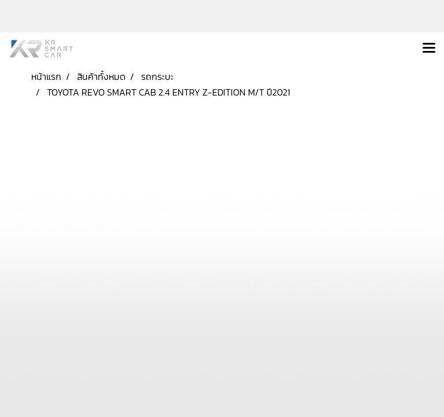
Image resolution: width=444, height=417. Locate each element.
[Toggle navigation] (429, 48)
